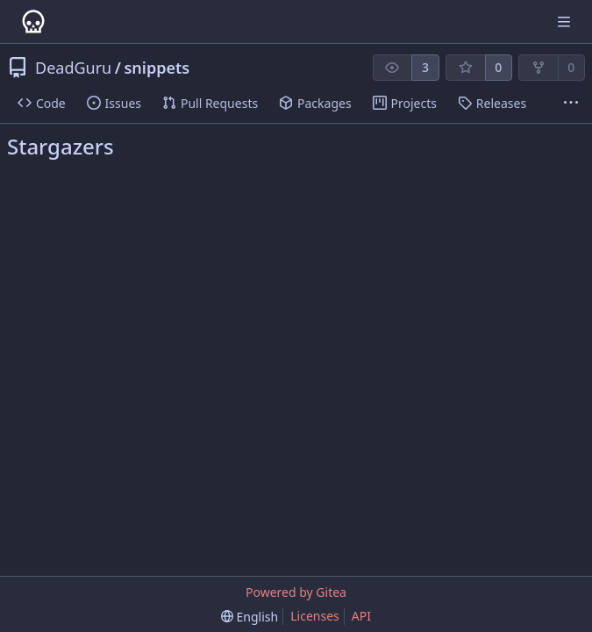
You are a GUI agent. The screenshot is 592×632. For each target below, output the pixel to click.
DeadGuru (73, 67)
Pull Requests (210, 103)
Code (42, 103)
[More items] (571, 103)
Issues (114, 103)
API (361, 615)
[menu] (249, 616)
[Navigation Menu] (565, 21)
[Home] (33, 22)
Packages (315, 103)
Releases (492, 103)
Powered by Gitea (296, 592)
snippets (156, 67)
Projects (405, 103)
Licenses (314, 615)
